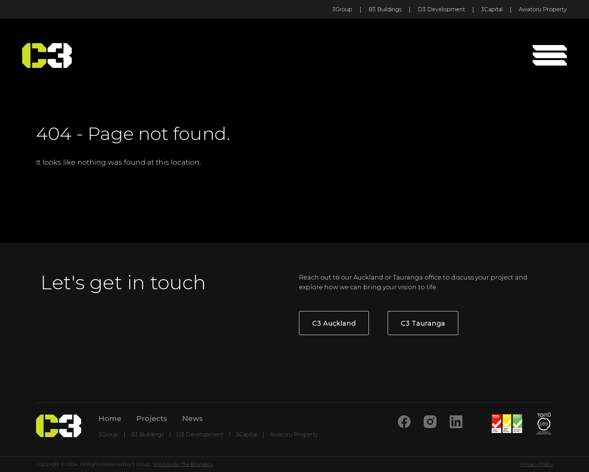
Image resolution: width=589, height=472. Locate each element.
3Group (342, 9)
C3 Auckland (334, 323)
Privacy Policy (537, 464)
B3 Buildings (385, 9)
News (192, 418)
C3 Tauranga (423, 323)
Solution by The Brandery (183, 464)
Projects (151, 418)
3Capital (492, 9)
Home (109, 418)
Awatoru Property (543, 9)
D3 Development (441, 9)
